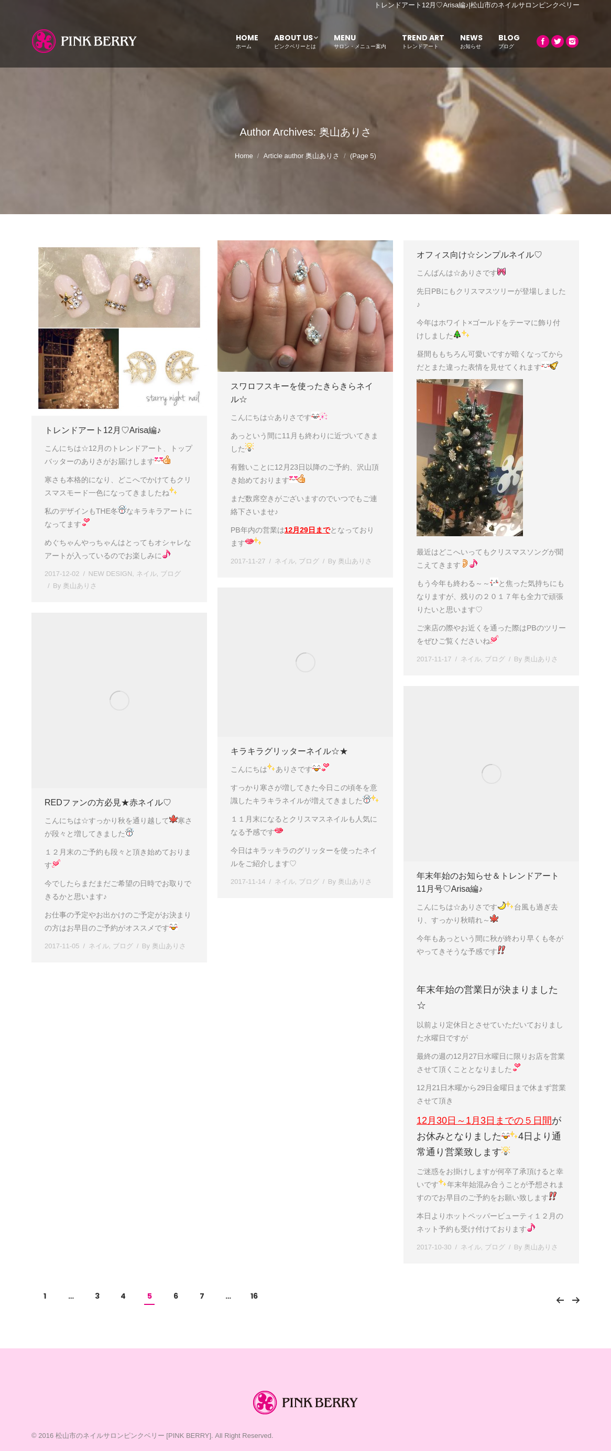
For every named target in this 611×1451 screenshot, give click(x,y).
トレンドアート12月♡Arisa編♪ (103, 430)
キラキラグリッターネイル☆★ (289, 751)
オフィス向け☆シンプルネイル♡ (479, 254)
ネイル (146, 574)
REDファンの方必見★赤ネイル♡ (108, 802)
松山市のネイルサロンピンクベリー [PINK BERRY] (133, 1435)
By (75, 586)
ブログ (170, 574)
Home (244, 156)
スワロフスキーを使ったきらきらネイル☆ (302, 393)
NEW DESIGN (111, 574)
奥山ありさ (345, 132)
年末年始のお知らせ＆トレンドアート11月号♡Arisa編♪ (488, 882)
